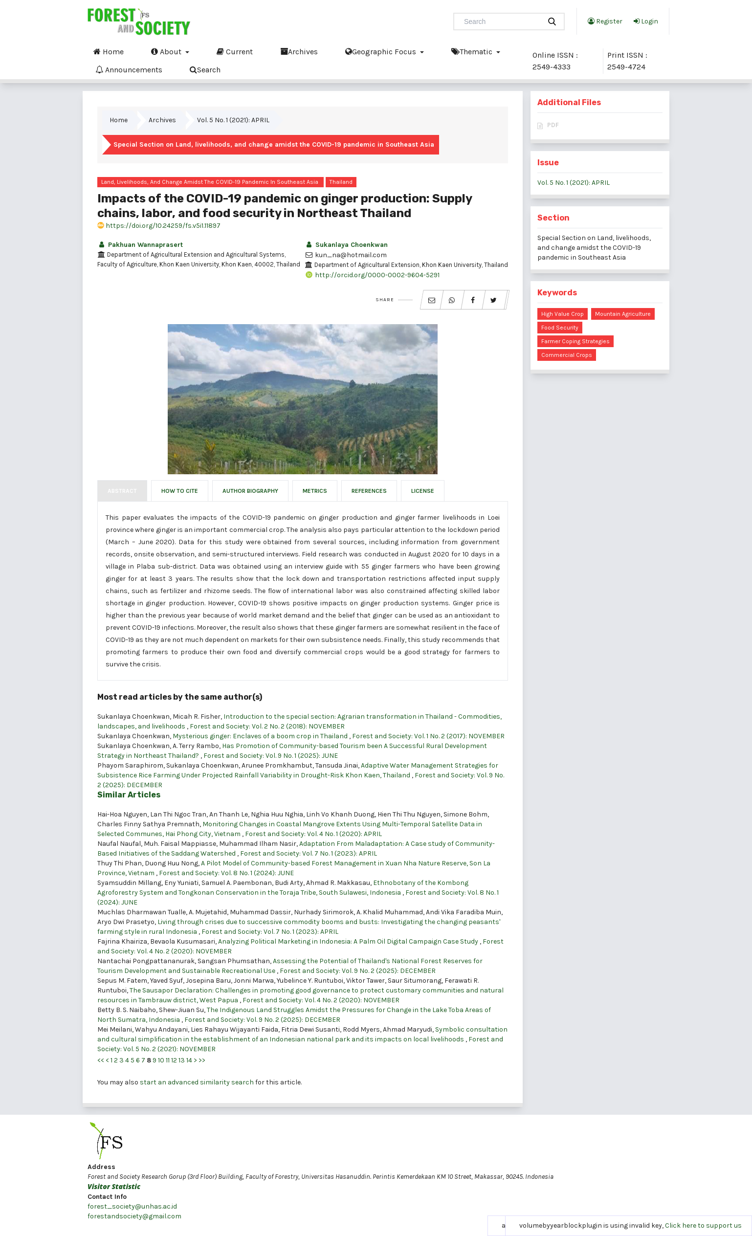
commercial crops (566, 355)
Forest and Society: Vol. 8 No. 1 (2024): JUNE (226, 873)
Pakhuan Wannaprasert (140, 245)
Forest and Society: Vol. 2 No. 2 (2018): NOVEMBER (267, 726)
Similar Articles (128, 794)
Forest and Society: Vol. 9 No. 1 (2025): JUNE (270, 755)
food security (559, 327)
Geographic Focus (381, 51)
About (167, 51)
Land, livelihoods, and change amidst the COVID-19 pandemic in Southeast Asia (209, 181)
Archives (299, 51)
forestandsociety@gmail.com (134, 1216)
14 (189, 1060)
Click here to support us (703, 1225)
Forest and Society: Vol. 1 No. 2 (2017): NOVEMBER (428, 736)
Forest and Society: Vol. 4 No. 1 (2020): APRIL (313, 834)
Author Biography (250, 490)
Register (605, 21)
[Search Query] (501, 21)
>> (202, 1060)
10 (161, 1060)
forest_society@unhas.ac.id (132, 1206)
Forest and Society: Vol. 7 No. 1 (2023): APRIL (308, 853)
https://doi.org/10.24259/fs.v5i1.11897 (159, 225)
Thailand (341, 181)
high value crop (562, 313)
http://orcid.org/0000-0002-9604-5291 (372, 275)
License (422, 490)
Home (108, 51)
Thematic (472, 51)
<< (100, 1060)
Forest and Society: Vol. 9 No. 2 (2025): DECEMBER (358, 971)
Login (646, 21)
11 (168, 1060)
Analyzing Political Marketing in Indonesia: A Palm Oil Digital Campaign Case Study (349, 941)
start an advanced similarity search (197, 1082)
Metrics (315, 490)
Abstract (122, 490)
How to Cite (179, 490)
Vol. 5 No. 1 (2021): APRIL (233, 120)
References (369, 490)
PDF (553, 125)
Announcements (128, 69)
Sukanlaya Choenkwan (346, 245)
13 (181, 1060)
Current (235, 51)
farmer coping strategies (575, 341)
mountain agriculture (623, 313)
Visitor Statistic (114, 1186)
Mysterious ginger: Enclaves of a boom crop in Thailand (261, 736)
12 (174, 1060)
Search (205, 69)
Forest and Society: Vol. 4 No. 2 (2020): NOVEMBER (321, 1000)
